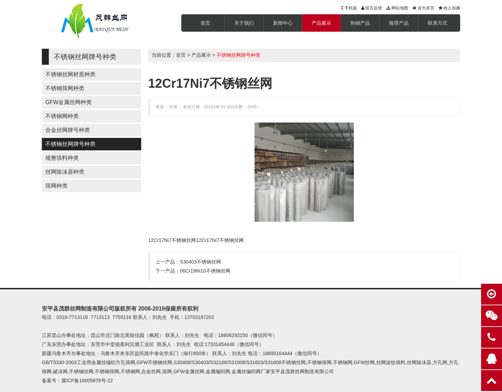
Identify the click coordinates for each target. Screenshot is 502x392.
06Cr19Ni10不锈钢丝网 (205, 271)
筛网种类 (56, 186)
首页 (205, 23)
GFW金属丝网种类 (68, 102)
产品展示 (321, 23)
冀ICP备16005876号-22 (87, 380)
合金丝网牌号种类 (67, 130)
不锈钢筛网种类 (64, 88)
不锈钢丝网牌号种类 (70, 144)
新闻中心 (282, 23)
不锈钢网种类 (62, 116)
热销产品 (360, 23)
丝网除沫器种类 (64, 172)
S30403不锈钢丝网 (200, 262)
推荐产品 (399, 23)
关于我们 (244, 23)
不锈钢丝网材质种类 (70, 74)
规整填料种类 (62, 158)
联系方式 (437, 23)
